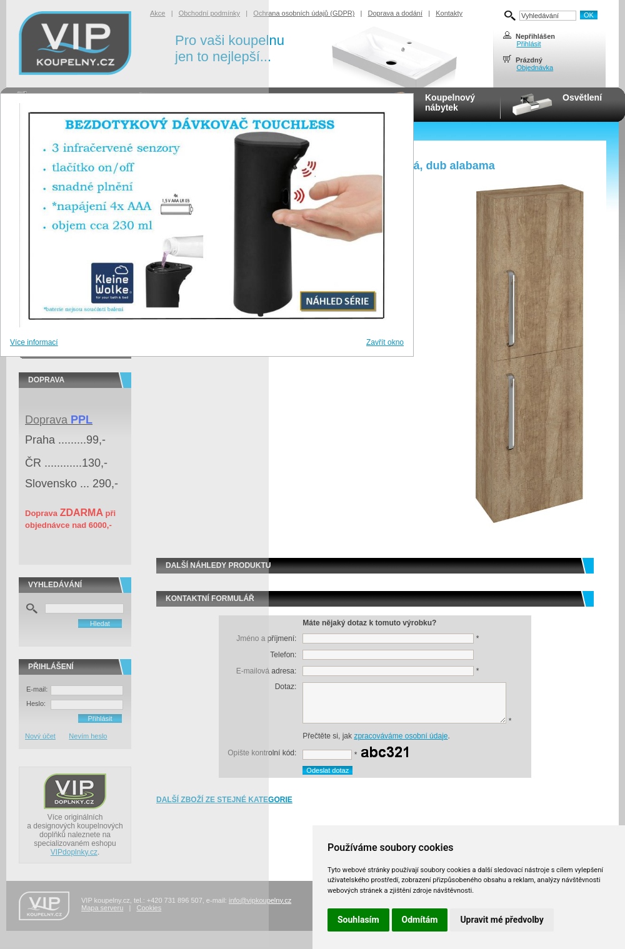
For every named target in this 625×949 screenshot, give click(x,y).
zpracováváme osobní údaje (401, 736)
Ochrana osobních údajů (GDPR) (303, 13)
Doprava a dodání (395, 13)
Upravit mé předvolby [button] (501, 920)
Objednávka (534, 67)
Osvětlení (582, 97)
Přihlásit (528, 43)
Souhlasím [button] (358, 920)
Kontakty (449, 13)
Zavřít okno (385, 342)
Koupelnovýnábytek (450, 102)
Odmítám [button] (420, 920)
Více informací (34, 342)
